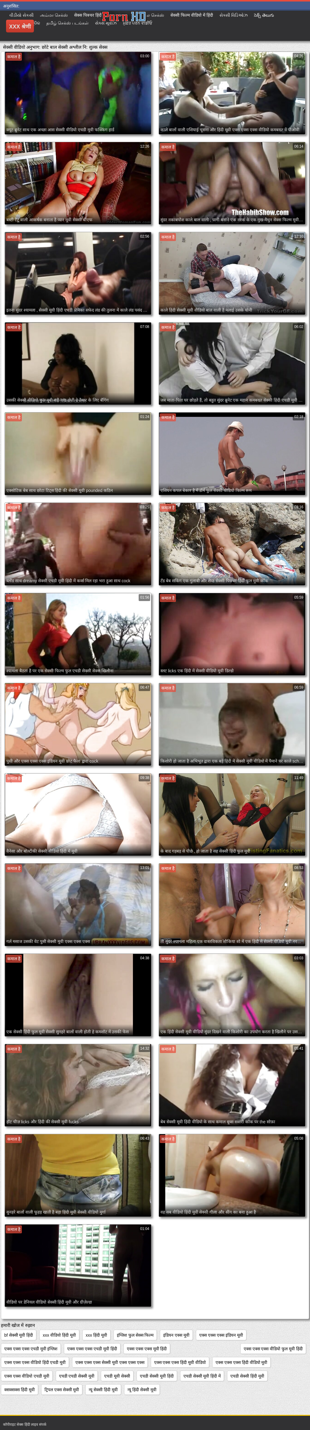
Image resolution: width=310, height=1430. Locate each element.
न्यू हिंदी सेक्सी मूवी (142, 1389)
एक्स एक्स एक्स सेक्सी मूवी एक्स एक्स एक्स (109, 1362)
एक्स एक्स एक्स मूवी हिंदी (147, 1348)
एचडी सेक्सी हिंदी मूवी (247, 1376)
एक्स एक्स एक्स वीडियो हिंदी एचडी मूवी (35, 1362)
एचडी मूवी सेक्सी (117, 1376)
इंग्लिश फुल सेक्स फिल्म (135, 1335)
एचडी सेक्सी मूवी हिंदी (157, 1376)
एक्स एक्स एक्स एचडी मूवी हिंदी (92, 1348)
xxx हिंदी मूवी (96, 1335)
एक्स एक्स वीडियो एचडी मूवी (26, 1376)
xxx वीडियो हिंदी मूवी (59, 1335)
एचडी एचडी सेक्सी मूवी (77, 1376)
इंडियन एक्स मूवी (176, 1335)
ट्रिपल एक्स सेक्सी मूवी (62, 1389)
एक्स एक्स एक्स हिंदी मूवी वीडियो (180, 1362)
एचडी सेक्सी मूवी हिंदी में (202, 1376)
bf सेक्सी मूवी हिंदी (18, 1335)
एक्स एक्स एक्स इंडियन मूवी (221, 1335)
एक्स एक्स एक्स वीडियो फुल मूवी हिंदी (273, 1348)
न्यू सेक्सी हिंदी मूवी (103, 1389)
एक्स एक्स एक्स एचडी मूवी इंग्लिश (31, 1348)
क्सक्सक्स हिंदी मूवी (19, 1389)
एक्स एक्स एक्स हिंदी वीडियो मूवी (241, 1362)
